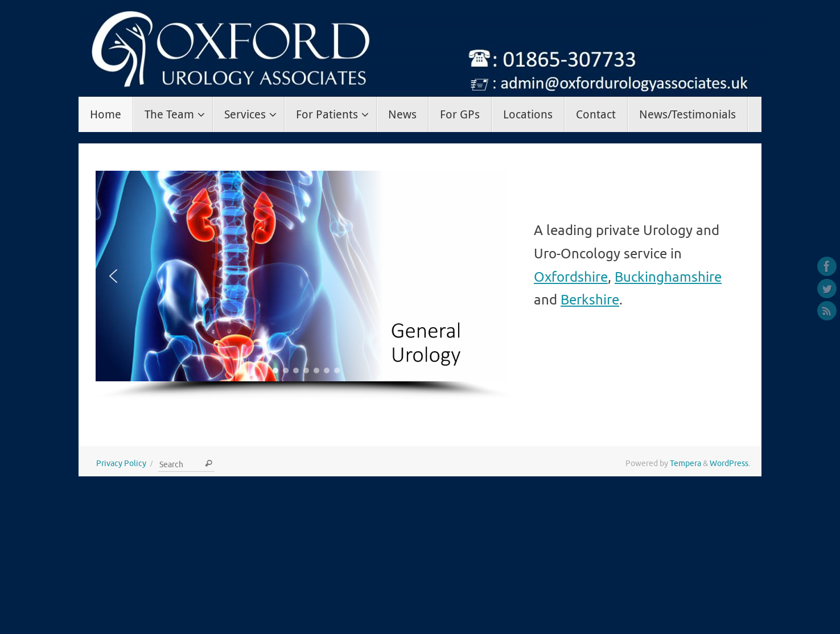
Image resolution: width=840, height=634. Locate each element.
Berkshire (590, 299)
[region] (306, 285)
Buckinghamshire (668, 277)
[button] (113, 276)
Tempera (685, 463)
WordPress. (730, 463)
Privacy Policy (121, 463)
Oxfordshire (571, 277)
